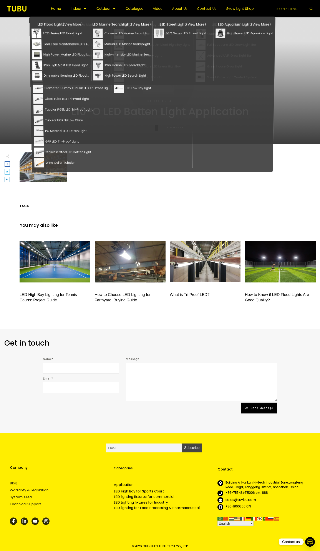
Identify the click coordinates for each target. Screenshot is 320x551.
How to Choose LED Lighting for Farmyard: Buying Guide (130, 270)
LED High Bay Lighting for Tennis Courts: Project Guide (55, 270)
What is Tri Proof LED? (205, 270)
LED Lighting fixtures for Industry (141, 502)
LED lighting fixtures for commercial (144, 496)
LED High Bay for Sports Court (139, 491)
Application (123, 484)
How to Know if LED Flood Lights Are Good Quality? (280, 270)
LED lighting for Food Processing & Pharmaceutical (157, 508)
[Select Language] (235, 523)
